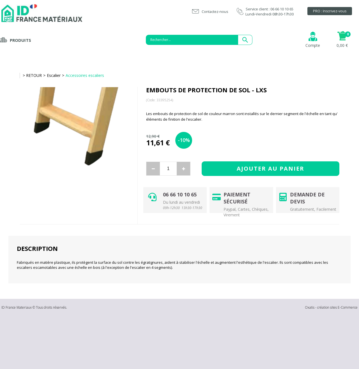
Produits (20, 40)
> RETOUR (32, 75)
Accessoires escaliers (85, 75)
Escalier (54, 75)
